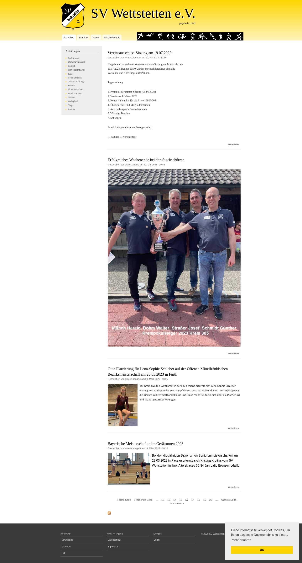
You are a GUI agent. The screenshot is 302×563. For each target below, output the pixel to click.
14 (174, 499)
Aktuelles (69, 37)
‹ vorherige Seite (143, 499)
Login (156, 540)
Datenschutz (114, 540)
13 (168, 499)
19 (204, 499)
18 (198, 499)
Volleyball (73, 101)
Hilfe (63, 553)
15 (180, 499)
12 (162, 499)
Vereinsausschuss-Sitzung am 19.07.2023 (139, 53)
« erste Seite (124, 499)
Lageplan (66, 546)
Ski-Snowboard (75, 89)
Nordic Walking (76, 81)
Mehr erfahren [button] (241, 540)
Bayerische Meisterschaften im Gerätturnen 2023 (145, 444)
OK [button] (262, 549)
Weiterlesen (233, 144)
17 (192, 499)
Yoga (70, 105)
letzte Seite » (177, 503)
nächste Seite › (229, 499)
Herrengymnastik (76, 69)
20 (210, 499)
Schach (71, 85)
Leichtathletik (75, 77)
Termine (83, 37)
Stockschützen (75, 93)
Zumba (71, 109)
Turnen (71, 97)
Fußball (72, 66)
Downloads (67, 540)
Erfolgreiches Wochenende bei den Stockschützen (146, 160)
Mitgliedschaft (112, 37)
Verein (96, 37)
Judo (70, 73)
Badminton (73, 58)
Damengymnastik (76, 62)
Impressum (113, 546)
